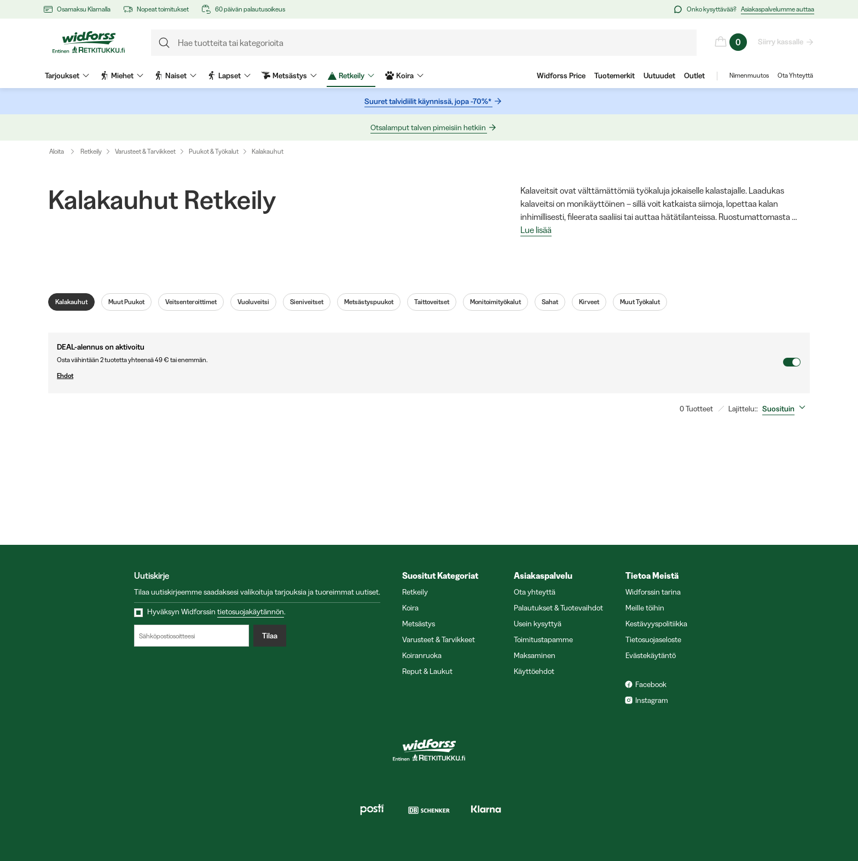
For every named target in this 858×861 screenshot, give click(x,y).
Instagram (651, 700)
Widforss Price (561, 75)
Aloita (64, 151)
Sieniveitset (306, 302)
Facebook (650, 684)
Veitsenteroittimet (191, 302)
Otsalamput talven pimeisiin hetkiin (428, 127)
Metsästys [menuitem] (289, 75)
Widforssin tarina (653, 592)
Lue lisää (536, 230)
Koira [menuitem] (404, 75)
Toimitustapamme (543, 639)
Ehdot (419, 376)
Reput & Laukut (427, 671)
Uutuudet (659, 75)
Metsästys (418, 624)
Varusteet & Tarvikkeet (145, 151)
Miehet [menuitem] (121, 75)
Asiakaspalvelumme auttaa (777, 9)
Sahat (550, 302)
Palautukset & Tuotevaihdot (558, 608)
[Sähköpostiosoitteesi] (191, 636)
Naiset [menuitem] (175, 75)
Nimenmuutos (749, 75)
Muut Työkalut (639, 302)
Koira (410, 608)
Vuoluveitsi (253, 302)
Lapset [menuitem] (229, 75)
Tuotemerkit (614, 75)
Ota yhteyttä (534, 592)
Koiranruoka (422, 655)
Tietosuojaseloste (653, 639)
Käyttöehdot (534, 671)
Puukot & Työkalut (214, 151)
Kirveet (589, 302)
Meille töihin (644, 608)
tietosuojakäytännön (250, 611)
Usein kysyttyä (537, 624)
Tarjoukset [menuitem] (67, 75)
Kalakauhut (267, 151)
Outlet (694, 75)
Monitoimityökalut (495, 302)
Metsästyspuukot (369, 302)
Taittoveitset (432, 302)
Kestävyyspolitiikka (656, 624)
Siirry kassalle (781, 41)
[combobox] (786, 408)
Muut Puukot (126, 302)
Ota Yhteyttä (795, 75)
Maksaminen (534, 655)
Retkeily (91, 151)
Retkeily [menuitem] (351, 75)
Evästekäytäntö (650, 655)
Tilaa (269, 636)
